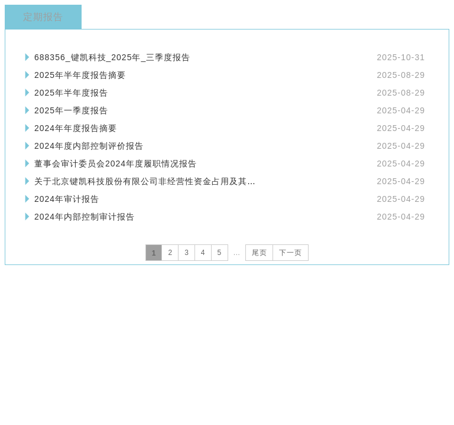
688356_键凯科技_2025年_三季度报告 (112, 57)
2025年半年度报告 (71, 92)
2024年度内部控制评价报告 (89, 146)
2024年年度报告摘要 (75, 128)
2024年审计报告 (66, 199)
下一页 (290, 253)
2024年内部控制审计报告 (84, 216)
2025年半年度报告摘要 (80, 75)
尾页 (259, 253)
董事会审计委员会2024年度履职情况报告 (115, 163)
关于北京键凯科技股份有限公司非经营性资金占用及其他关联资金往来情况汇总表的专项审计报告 (225, 181)
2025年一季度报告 (71, 110)
